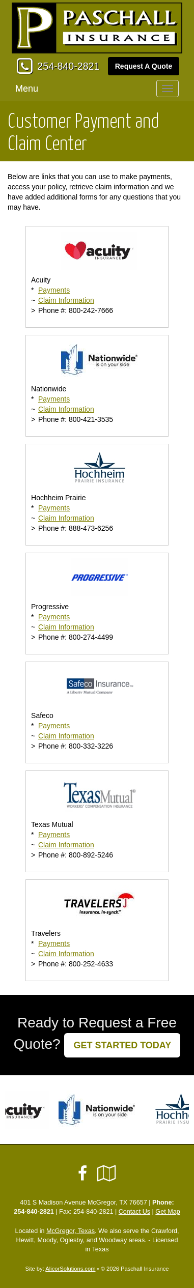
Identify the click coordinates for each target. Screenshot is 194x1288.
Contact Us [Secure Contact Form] (134, 1211)
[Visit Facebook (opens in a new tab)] (82, 1173)
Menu (26, 88)
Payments (54, 290)
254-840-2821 (68, 66)
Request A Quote (144, 66)
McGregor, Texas (70, 1231)
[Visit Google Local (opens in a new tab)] (106, 1173)
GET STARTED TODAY (122, 1045)
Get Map (167, 1211)
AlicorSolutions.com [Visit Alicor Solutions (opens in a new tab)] (70, 1269)
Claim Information (66, 300)
